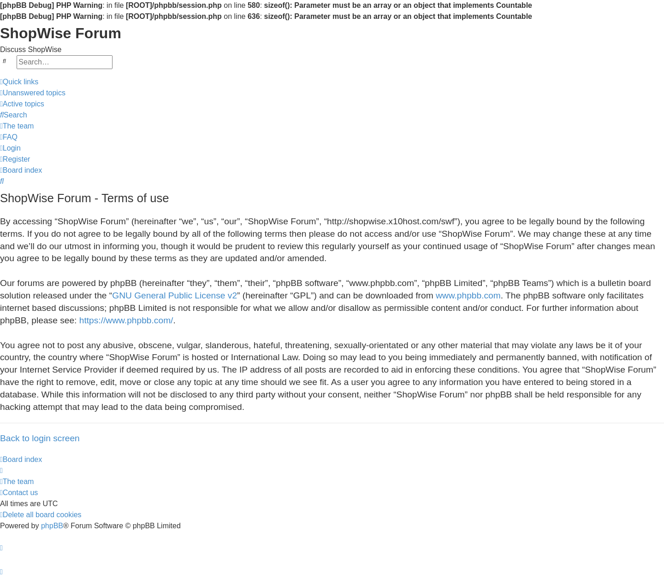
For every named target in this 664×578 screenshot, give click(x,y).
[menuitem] (32, 93)
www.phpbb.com (468, 295)
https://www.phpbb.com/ (126, 320)
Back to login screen (40, 438)
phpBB (52, 526)
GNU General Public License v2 (174, 295)
